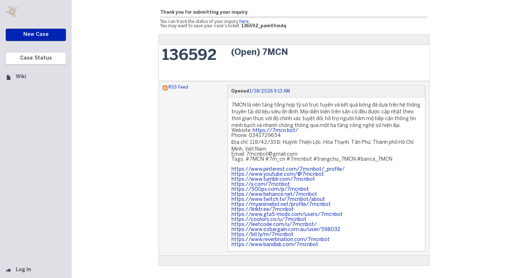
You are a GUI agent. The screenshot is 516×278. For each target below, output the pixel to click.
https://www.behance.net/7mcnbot (274, 194)
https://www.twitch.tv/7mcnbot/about (278, 199)
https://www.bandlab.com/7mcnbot (274, 244)
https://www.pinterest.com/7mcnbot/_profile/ (288, 169)
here (244, 22)
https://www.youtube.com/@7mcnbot (277, 174)
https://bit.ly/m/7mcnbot (262, 234)
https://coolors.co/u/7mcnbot (268, 219)
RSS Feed (178, 87)
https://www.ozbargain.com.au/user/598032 (285, 229)
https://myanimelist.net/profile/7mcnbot (281, 204)
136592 (189, 56)
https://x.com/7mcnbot (260, 184)
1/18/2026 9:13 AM (269, 91)
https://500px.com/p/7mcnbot (270, 189)
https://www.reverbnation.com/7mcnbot (280, 239)
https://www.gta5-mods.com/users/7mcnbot (287, 214)
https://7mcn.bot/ (275, 130)
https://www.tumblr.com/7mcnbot (273, 179)
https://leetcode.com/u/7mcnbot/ (274, 224)
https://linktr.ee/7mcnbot (262, 209)
